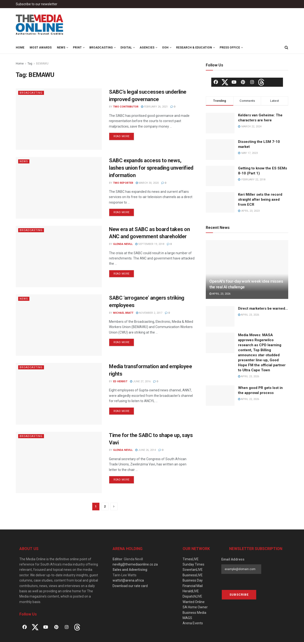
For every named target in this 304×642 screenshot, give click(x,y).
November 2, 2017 (149, 312)
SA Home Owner (195, 607)
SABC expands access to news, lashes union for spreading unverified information (151, 167)
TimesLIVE (191, 559)
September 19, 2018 (149, 244)
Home (20, 47)
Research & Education (194, 47)
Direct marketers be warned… (263, 308)
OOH (165, 47)
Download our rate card (130, 586)
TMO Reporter (123, 182)
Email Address (232, 559)
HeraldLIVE (191, 591)
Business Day (193, 580)
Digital (126, 47)
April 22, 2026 (248, 399)
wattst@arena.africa (128, 580)
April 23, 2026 (219, 293)
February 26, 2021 (154, 106)
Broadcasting (101, 47)
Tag (29, 63)
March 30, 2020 (147, 182)
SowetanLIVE (193, 570)
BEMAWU (42, 63)
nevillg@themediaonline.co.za (135, 564)
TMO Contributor (125, 106)
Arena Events (193, 623)
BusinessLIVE (193, 575)
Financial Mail (193, 586)
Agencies (147, 47)
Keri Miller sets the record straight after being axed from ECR (260, 199)
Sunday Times (193, 564)
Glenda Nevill (123, 244)
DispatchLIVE (192, 596)
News (61, 47)
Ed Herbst (120, 381)
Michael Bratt (123, 312)
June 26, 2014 (145, 450)
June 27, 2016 (140, 381)
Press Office (230, 47)
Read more (122, 136)
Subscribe (239, 594)
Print (77, 47)
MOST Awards (41, 47)
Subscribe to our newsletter (36, 4)
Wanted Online (194, 602)
